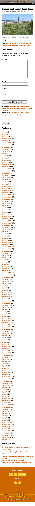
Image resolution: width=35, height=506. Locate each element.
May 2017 (4, 370)
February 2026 (6, 142)
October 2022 (6, 229)
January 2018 (6, 352)
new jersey (26, 43)
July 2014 (4, 443)
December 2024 (6, 173)
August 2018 (5, 337)
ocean (4, 46)
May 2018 (4, 344)
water (28, 46)
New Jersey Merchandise (18, 498)
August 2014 (5, 441)
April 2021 (5, 268)
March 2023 (5, 218)
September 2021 (7, 257)
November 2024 (6, 175)
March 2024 (5, 192)
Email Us (18, 494)
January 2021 (6, 274)
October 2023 (6, 203)
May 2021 (4, 266)
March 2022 (5, 244)
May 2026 (5, 136)
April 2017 (5, 372)
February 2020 (6, 298)
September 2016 (7, 387)
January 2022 (6, 248)
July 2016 (4, 391)
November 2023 (6, 201)
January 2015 (6, 430)
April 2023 (5, 216)
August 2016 (5, 389)
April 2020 (5, 294)
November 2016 (6, 383)
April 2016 (5, 398)
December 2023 (6, 198)
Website (4, 98)
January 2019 (6, 326)
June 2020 (5, 290)
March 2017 (5, 374)
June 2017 (5, 367)
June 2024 (5, 186)
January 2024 (6, 196)
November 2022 (6, 227)
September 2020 (7, 283)
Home (2, 498)
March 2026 (5, 140)
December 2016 (6, 380)
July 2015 (4, 417)
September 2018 (7, 335)
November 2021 (6, 253)
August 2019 (5, 311)
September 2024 (7, 179)
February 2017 (6, 376)
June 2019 (5, 316)
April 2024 (5, 190)
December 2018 (6, 328)
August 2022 (6, 233)
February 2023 (6, 220)
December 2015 (6, 406)
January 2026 (6, 144)
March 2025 (5, 166)
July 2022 (5, 235)
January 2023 (6, 222)
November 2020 (7, 279)
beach (7, 43)
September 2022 (7, 231)
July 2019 (4, 313)
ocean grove (10, 46)
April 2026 (5, 138)
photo (16, 46)
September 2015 (7, 413)
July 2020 (5, 287)
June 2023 (5, 212)
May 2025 (5, 162)
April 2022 (5, 242)
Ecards (25, 500)
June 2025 (5, 160)
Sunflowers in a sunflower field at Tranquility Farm (16, 466)
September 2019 (7, 309)
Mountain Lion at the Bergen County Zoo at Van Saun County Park (15, 117)
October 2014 (6, 437)
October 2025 (6, 151)
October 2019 (6, 307)
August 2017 (5, 363)
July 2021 (4, 261)
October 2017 (6, 359)
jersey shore (13, 43)
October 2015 (6, 411)
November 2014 (6, 435)
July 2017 (4, 365)
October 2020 (6, 281)
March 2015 (5, 426)
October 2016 (6, 385)
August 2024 (6, 181)
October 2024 (6, 177)
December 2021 (6, 251)
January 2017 (6, 378)
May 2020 (5, 292)
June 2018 (5, 341)
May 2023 (5, 214)
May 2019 (4, 318)
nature (20, 43)
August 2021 (5, 259)
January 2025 (6, 170)
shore (24, 46)
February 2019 (6, 324)
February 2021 (6, 272)
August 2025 (6, 155)
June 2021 (5, 263)
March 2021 (5, 270)
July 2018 (4, 339)
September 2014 (7, 439)
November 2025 (6, 149)
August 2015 (5, 415)
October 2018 (6, 333)
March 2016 (5, 400)
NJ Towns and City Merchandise (20, 499)
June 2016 (5, 393)
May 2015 (4, 422)
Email (4, 92)
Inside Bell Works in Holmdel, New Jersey (14, 464)
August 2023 (6, 207)
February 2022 (6, 246)
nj (30, 43)
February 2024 (6, 194)
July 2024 (5, 183)
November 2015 (6, 409)
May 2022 (5, 240)
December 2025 (6, 147)
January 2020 (6, 300)
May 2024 (5, 188)
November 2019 (6, 305)
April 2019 (5, 320)
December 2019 (6, 302)
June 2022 (5, 238)
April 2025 (5, 164)
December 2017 (6, 355)
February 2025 (6, 168)
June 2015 (5, 419)
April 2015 (5, 424)
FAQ (7, 498)
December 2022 (6, 225)
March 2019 (5, 322)
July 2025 (5, 157)
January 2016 (6, 404)
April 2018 (5, 346)
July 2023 (5, 209)
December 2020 (7, 277)
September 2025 (7, 153)
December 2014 (6, 432)
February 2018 (6, 350)
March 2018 (5, 348)
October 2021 (6, 255)
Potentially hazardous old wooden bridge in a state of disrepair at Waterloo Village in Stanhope (17, 112)
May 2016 (4, 396)
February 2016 (6, 402)
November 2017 (6, 357)
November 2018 (6, 331)
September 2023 (7, 205)
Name (4, 85)
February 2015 (6, 428)
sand (20, 46)
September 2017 (7, 361)
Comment (6, 59)
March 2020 (5, 296)
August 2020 (6, 285)
